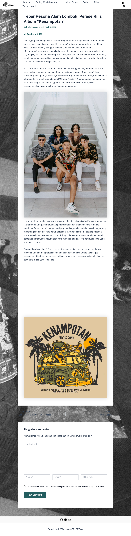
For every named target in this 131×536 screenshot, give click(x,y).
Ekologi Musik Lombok (51, 4)
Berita (86, 4)
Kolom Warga (73, 4)
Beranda (30, 4)
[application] (61, 4)
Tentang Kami (110, 4)
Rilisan (97, 4)
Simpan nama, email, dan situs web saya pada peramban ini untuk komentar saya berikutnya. (65, 487)
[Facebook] (123, 4)
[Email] (69, 519)
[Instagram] (127, 4)
